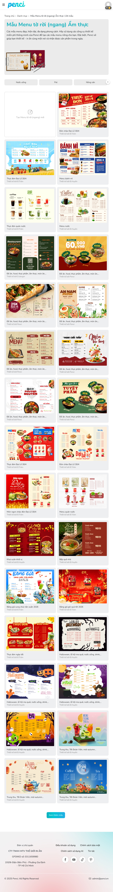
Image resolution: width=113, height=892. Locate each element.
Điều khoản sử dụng (65, 845)
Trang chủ (9, 15)
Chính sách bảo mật (90, 845)
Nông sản (90, 82)
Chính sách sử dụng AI (72, 851)
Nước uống (21, 82)
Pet (55, 82)
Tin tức (91, 851)
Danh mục (22, 15)
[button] (108, 4)
